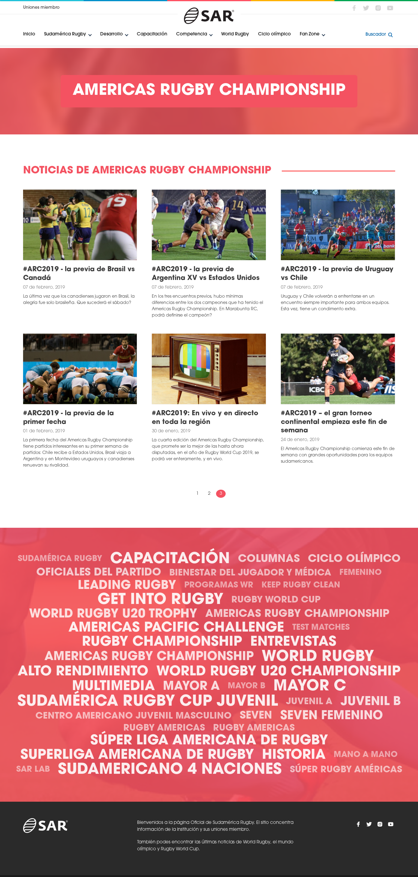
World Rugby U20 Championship (278, 672)
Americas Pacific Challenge (176, 628)
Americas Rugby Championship (297, 614)
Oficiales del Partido (98, 573)
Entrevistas (293, 642)
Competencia (191, 34)
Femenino (360, 573)
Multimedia (113, 686)
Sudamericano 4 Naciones (170, 770)
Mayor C (309, 686)
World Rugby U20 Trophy (113, 614)
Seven (256, 716)
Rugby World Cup (275, 600)
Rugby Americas (164, 728)
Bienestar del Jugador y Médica (250, 573)
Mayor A (191, 687)
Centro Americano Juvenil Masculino (133, 716)
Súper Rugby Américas (346, 770)
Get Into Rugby (160, 600)
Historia (294, 755)
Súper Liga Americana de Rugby (209, 741)
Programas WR (218, 585)
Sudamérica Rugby (65, 34)
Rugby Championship (162, 642)
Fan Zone (310, 34)
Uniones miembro (41, 7)
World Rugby (235, 34)
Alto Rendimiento (83, 672)
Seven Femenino (331, 716)
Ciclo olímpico (274, 34)
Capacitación (152, 34)
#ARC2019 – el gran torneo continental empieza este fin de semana (334, 422)
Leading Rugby (127, 586)
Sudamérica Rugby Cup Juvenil (147, 702)
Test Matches (321, 628)
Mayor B (246, 686)
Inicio (29, 34)
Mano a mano (366, 755)
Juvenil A (309, 702)
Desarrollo (111, 34)
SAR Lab (33, 770)
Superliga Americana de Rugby (137, 755)
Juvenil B (371, 702)
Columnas (269, 559)
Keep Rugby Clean (300, 585)
